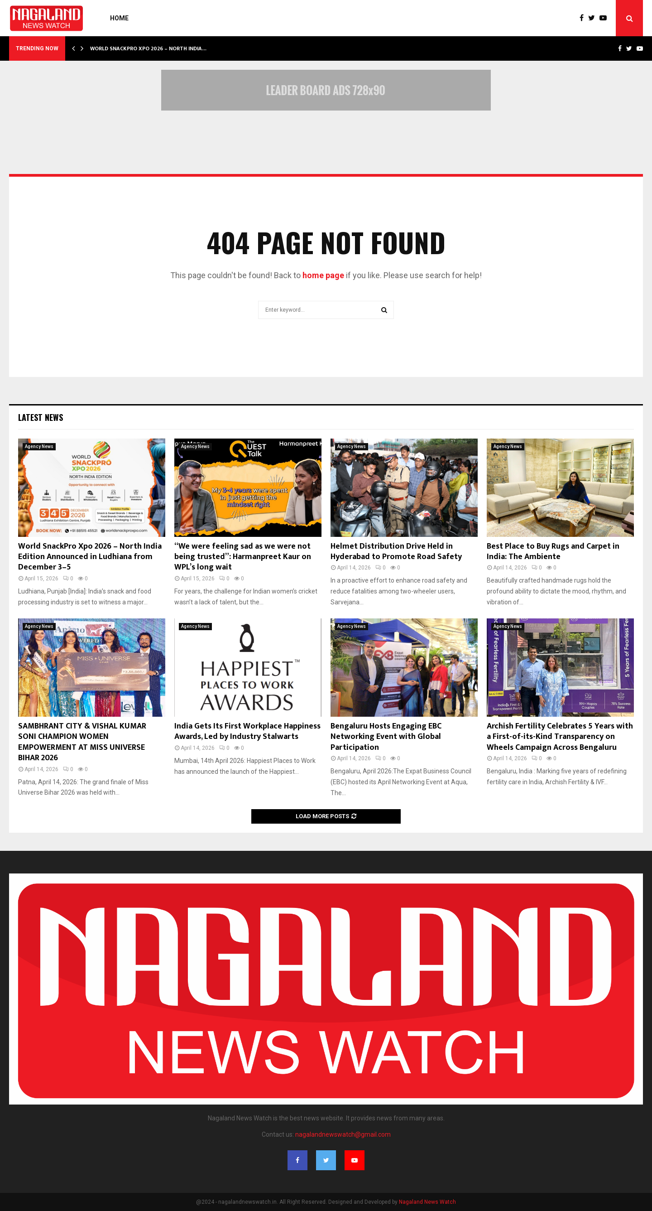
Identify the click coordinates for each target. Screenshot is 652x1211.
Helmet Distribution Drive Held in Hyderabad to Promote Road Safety (396, 552)
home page (323, 275)
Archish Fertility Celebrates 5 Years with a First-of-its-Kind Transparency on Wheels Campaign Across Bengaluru (560, 736)
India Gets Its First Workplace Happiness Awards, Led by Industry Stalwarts (247, 731)
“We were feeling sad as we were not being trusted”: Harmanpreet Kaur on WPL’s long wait (242, 557)
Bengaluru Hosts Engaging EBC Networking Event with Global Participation (386, 736)
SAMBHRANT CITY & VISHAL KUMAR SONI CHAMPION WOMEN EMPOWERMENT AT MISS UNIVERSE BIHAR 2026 (82, 742)
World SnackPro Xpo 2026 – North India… (148, 48)
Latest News (40, 417)
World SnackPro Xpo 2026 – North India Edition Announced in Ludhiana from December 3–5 (90, 557)
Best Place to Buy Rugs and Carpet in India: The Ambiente (553, 552)
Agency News (39, 446)
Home (119, 18)
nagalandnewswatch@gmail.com (343, 1134)
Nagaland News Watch (427, 1202)
